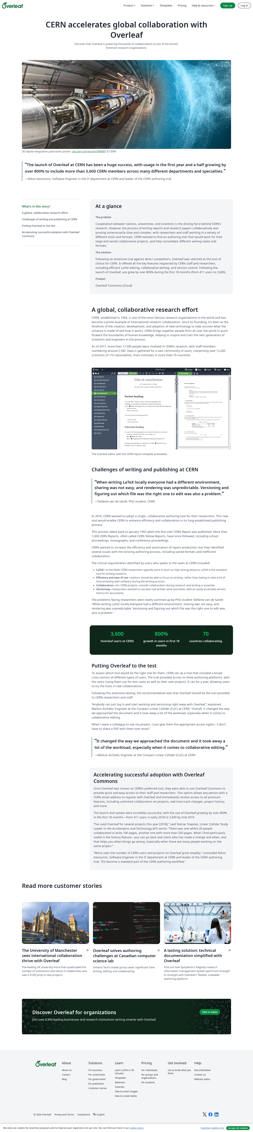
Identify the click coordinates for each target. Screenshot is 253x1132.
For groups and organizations (149, 1076)
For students (148, 1082)
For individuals (149, 1070)
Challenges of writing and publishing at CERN (49, 219)
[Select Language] (99, 1114)
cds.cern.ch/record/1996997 (89, 151)
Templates (120, 1077)
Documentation (202, 1070)
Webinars (120, 1082)
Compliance (83, 1114)
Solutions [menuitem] (146, 5)
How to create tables (126, 1095)
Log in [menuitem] (244, 5)
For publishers (96, 1083)
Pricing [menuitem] (182, 5)
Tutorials (119, 1086)
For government (97, 1079)
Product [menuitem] (128, 5)
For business (95, 1070)
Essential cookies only (212, 1127)
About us (67, 1070)
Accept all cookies (238, 1128)
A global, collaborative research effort (45, 213)
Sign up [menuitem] (227, 5)
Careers (66, 1074)
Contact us (200, 1074)
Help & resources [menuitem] (202, 5)
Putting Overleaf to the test (38, 225)
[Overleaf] (12, 5)
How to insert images (126, 1091)
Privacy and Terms (64, 1114)
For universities (96, 1074)
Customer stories (97, 1088)
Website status (202, 1079)
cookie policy (136, 1127)
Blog (64, 1079)
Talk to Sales (210, 1012)
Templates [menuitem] (166, 5)
